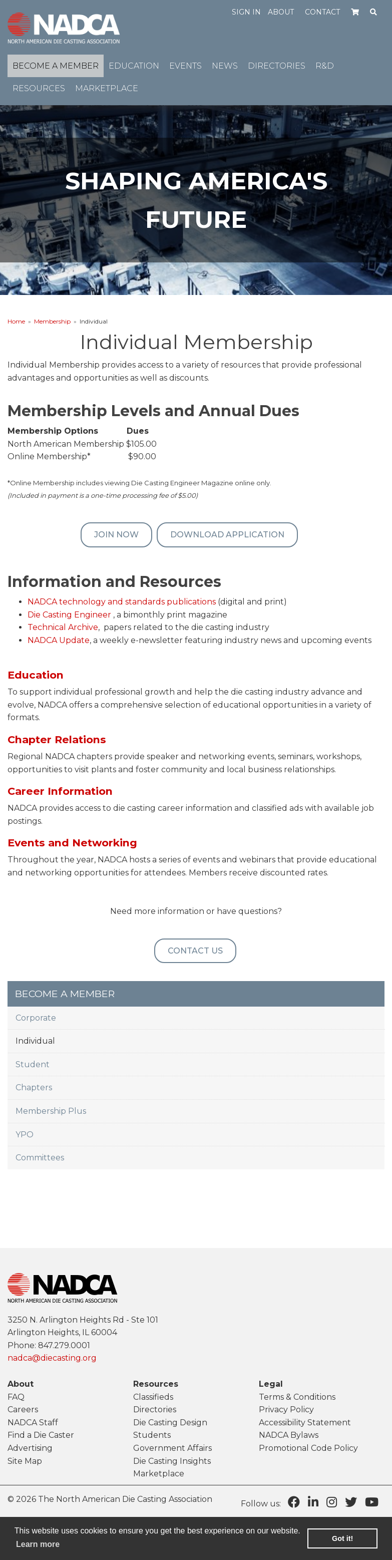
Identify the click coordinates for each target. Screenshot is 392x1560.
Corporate (36, 1018)
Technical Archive (63, 627)
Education (36, 675)
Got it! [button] (342, 1538)
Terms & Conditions (297, 1397)
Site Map (25, 1461)
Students (152, 1435)
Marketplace (158, 1473)
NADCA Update (59, 640)
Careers (23, 1409)
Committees (40, 1157)
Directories (154, 1409)
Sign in (246, 12)
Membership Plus (51, 1111)
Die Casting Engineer (69, 614)
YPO (25, 1134)
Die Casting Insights (172, 1461)
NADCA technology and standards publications (122, 601)
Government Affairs (172, 1448)
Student (33, 1064)
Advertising (30, 1448)
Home (16, 321)
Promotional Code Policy (308, 1448)
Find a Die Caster (41, 1435)
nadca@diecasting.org (52, 1358)
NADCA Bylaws (288, 1435)
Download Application (227, 534)
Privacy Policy (286, 1409)
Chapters (34, 1087)
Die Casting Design (170, 1422)
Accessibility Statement (305, 1422)
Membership (52, 321)
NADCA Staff (33, 1422)
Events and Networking (72, 842)
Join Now (116, 534)
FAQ (16, 1397)
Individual (35, 1041)
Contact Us (195, 951)
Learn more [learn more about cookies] (38, 1544)
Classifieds (153, 1397)
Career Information (60, 791)
